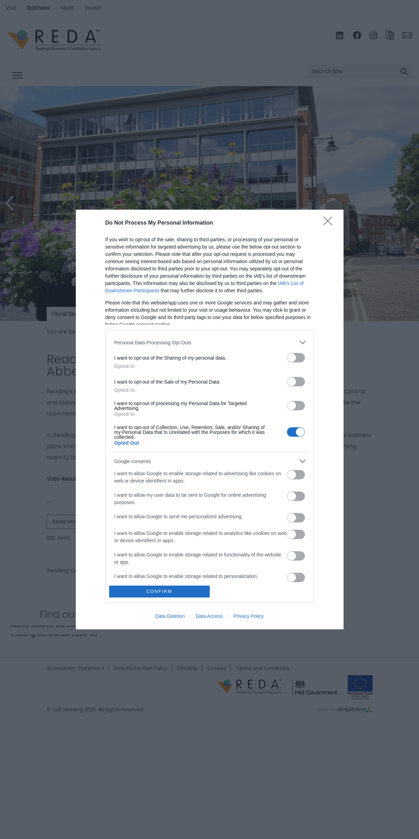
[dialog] (210, 419)
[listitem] (209, 342)
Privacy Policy (248, 616)
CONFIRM (159, 591)
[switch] (296, 357)
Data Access (209, 616)
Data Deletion (170, 616)
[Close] (330, 223)
